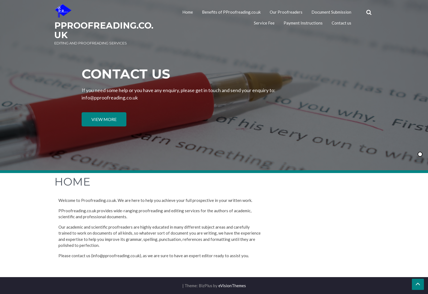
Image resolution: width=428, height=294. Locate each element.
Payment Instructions (303, 22)
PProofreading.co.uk (103, 30)
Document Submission (331, 12)
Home (187, 12)
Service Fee (264, 22)
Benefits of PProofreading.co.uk (231, 12)
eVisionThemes (232, 285)
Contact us (341, 22)
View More (104, 119)
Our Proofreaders (286, 12)
